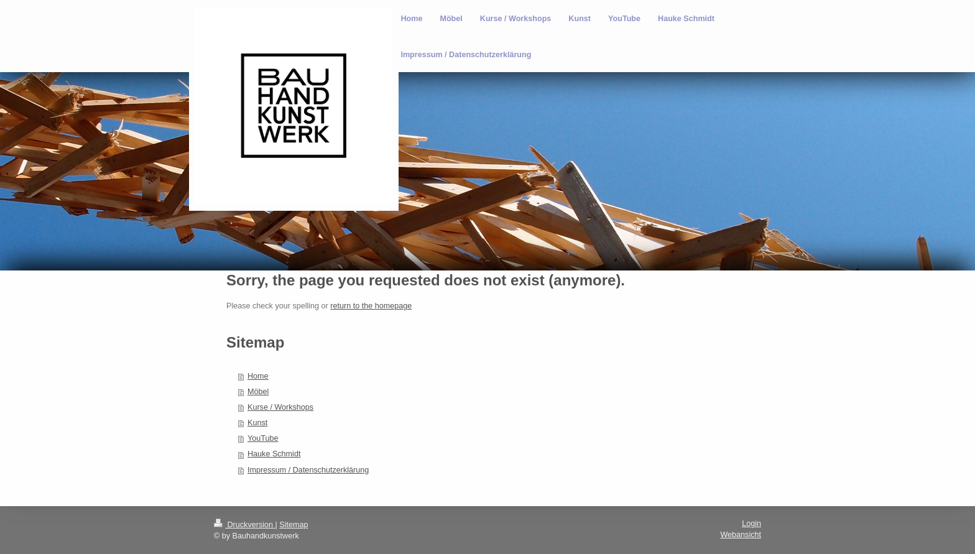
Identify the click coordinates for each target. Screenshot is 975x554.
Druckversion (244, 524)
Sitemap (293, 524)
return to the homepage (371, 306)
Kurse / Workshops (280, 407)
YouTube (263, 438)
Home (258, 376)
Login (751, 523)
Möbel (258, 391)
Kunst (257, 422)
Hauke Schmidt (273, 454)
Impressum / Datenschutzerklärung (308, 470)
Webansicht (740, 534)
